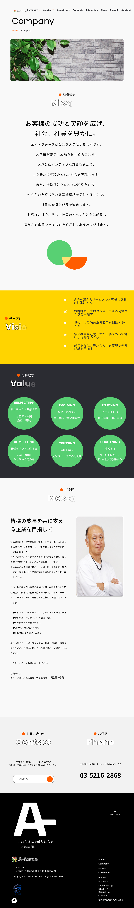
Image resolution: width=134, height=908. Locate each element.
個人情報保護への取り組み (111, 900)
